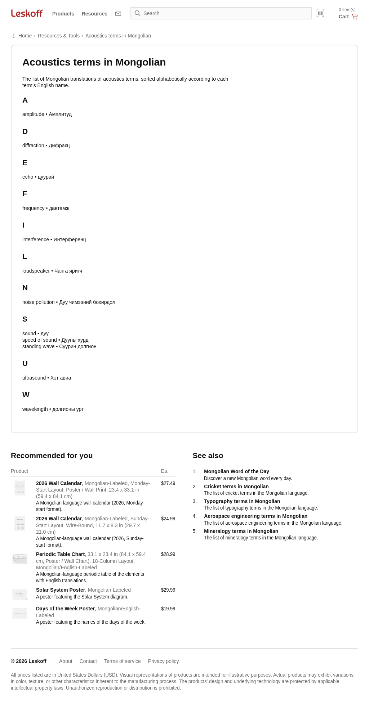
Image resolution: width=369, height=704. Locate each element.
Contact (88, 661)
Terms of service (122, 661)
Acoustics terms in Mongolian (118, 36)
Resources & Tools (59, 36)
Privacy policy (163, 661)
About (65, 661)
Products (63, 14)
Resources (95, 14)
